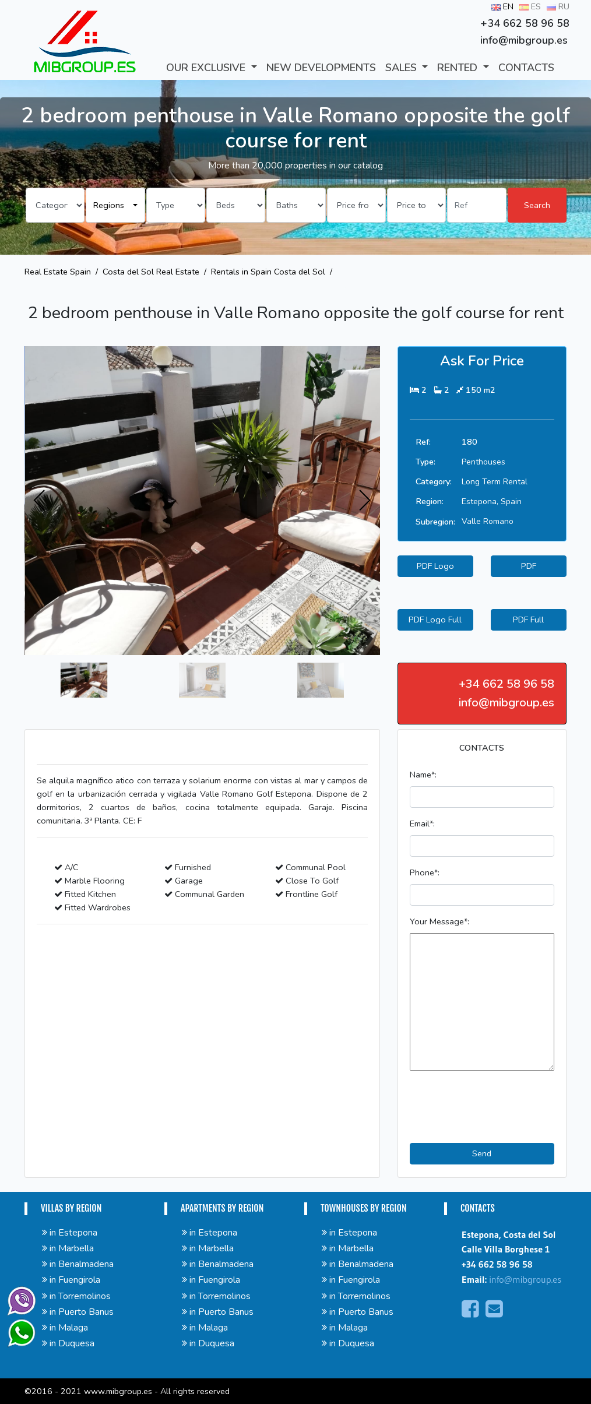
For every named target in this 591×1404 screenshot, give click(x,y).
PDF (528, 566)
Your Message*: (439, 921)
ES (530, 6)
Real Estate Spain (57, 271)
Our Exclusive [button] (207, 68)
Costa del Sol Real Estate (151, 271)
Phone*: (424, 872)
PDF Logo (435, 566)
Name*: (423, 774)
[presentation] (39, 500)
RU (558, 6)
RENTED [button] (458, 68)
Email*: (422, 823)
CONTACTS (526, 68)
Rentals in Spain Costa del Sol (268, 271)
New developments (321, 68)
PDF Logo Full (435, 619)
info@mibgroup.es (525, 1279)
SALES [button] (402, 68)
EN (502, 6)
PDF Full (528, 619)
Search (537, 205)
